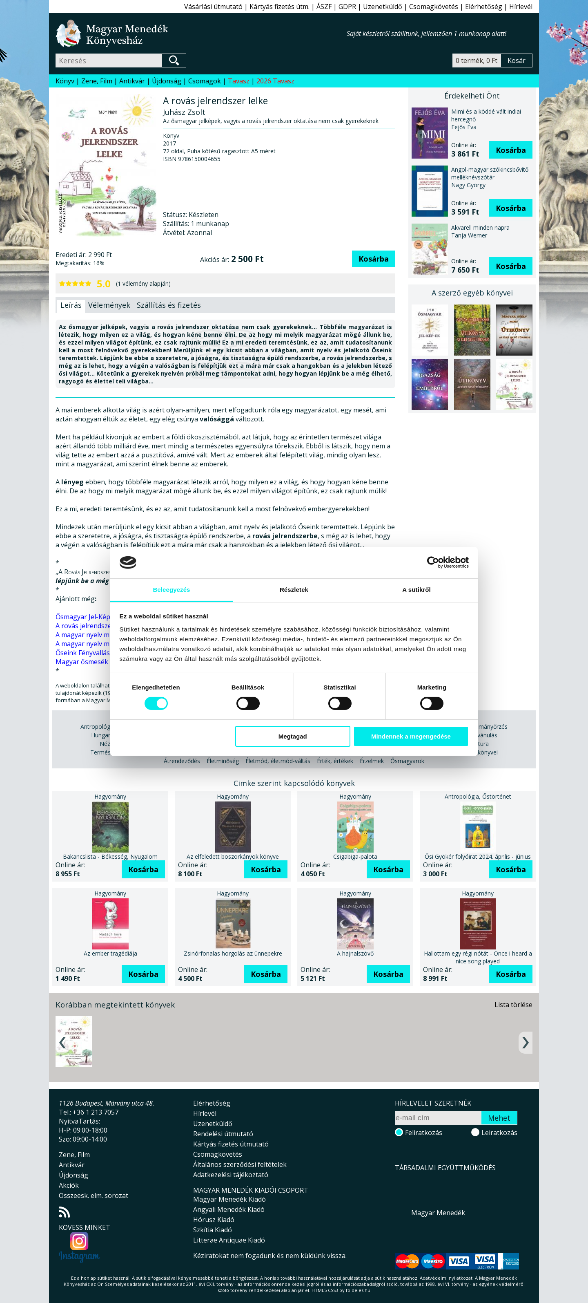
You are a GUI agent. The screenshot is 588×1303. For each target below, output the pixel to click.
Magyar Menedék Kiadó (229, 1199)
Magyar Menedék (438, 1212)
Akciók (69, 1185)
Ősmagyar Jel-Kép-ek (88, 616)
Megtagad (292, 736)
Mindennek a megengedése (411, 736)
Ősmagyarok (407, 761)
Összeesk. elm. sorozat (93, 1195)
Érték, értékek (335, 761)
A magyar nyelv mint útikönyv (101, 643)
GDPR (347, 6)
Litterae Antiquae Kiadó (229, 1240)
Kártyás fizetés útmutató (231, 1144)
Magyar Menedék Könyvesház (201, 33)
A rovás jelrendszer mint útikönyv (107, 625)
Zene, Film (96, 80)
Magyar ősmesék (82, 661)
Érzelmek (372, 761)
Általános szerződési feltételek (240, 1164)
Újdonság (166, 80)
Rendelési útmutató (223, 1133)
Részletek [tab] (294, 589)
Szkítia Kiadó (212, 1229)
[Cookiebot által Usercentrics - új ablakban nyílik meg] (433, 562)
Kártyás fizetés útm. (279, 6)
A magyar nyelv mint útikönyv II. (104, 634)
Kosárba (374, 259)
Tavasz (238, 80)
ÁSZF (324, 6)
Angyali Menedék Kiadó (229, 1209)
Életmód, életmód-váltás (277, 761)
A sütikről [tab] (416, 589)
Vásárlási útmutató (213, 6)
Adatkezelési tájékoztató (230, 1174)
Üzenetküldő (382, 6)
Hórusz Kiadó (213, 1219)
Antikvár (132, 80)
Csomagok (204, 80)
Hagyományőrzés (484, 726)
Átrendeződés (182, 761)
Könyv (65, 80)
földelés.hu (358, 1290)
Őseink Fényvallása (85, 652)
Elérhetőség (483, 6)
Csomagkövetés (433, 6)
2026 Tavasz (275, 80)
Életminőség (223, 761)
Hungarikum (107, 735)
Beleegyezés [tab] (171, 589)
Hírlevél (520, 6)
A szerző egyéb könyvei (472, 293)
